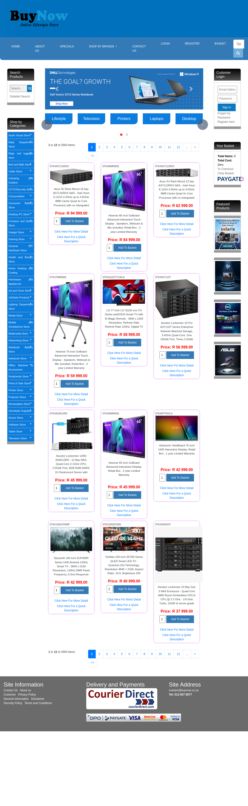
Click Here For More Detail (71, 231)
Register (192, 43)
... (187, 147)
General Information (16, 699)
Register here (226, 122)
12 (178, 147)
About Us (40, 48)
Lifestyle (59, 119)
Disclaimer (37, 699)
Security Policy (13, 703)
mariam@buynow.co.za (183, 690)
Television (91, 119)
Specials (67, 46)
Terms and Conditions (38, 703)
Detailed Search (20, 96)
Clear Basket (226, 173)
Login (165, 43)
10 (160, 147)
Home (19, 46)
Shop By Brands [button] (102, 46)
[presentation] (46, 124)
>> (92, 155)
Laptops (156, 119)
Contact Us (139, 48)
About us (25, 690)
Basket (220, 43)
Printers (124, 119)
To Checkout (226, 169)
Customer (10, 694)
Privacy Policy (27, 694)
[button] (57, 89)
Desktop (189, 119)
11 (169, 147)
